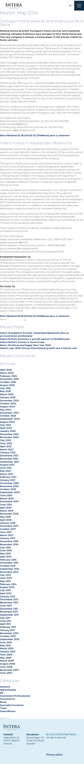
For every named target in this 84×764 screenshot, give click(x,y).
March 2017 (6, 535)
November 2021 (9, 458)
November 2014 (9, 572)
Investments (7, 699)
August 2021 (7, 464)
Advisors (5, 686)
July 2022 (5, 440)
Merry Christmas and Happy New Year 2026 (25, 345)
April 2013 (5, 593)
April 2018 (5, 520)
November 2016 (9, 544)
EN (1, 693)
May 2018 (5, 517)
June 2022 (6, 443)
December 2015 (9, 562)
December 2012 (9, 599)
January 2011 (7, 630)
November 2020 (9, 486)
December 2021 (9, 455)
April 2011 (5, 624)
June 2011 (5, 621)
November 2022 (9, 437)
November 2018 (9, 513)
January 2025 (7, 397)
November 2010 (9, 633)
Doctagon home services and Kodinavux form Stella (37, 23)
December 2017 (9, 526)
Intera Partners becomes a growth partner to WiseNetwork (35, 339)
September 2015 (9, 569)
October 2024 (8, 403)
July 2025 (5, 388)
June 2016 (6, 550)
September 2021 (9, 461)
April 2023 (6, 428)
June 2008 (6, 667)
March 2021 (6, 474)
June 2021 (6, 468)
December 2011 (9, 608)
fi (70, 5)
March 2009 (7, 660)
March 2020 (7, 498)
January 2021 (7, 480)
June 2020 (6, 495)
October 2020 (8, 489)
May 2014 (5, 581)
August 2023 (7, 422)
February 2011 (8, 627)
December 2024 (9, 400)
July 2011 (5, 618)
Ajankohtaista (8, 690)
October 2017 (8, 529)
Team (3, 708)
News (45, 135)
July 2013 (5, 590)
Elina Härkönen (9, 135)
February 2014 (8, 584)
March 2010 (6, 648)
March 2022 (7, 449)
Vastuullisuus (8, 711)
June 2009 (6, 654)
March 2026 (7, 373)
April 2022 (6, 446)
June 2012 (6, 605)
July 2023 (5, 425)
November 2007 (9, 670)
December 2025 (9, 379)
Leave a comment (58, 135)
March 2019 (6, 510)
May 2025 (5, 391)
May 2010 (5, 645)
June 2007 (6, 673)
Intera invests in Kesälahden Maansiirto (36, 143)
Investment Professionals (15, 696)
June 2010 (6, 642)
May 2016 (5, 553)
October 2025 (8, 382)
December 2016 (9, 541)
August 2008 (7, 663)
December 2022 (9, 434)
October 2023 (8, 415)
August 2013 (7, 587)
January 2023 (8, 431)
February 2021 (8, 477)
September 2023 (10, 419)
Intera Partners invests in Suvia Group (22, 342)
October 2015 (7, 566)
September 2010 (9, 639)
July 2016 (5, 547)
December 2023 (9, 412)
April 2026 (6, 370)
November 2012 (9, 602)
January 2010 (7, 651)
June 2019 (6, 504)
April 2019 (5, 507)
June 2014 (6, 578)
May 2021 (5, 471)
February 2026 (8, 376)
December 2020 (9, 483)
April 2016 (5, 556)
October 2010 (8, 636)
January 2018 (7, 523)
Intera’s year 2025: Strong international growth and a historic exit (38, 348)
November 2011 (9, 611)
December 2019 (9, 501)
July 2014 (5, 575)
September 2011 (9, 615)
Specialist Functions (12, 705)
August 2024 (7, 406)
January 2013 (7, 596)
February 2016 (8, 559)
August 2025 (7, 385)
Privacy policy (54, 754)
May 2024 (5, 409)
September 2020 (10, 492)
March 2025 (6, 394)
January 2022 (8, 452)
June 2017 (6, 532)
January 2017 (7, 538)
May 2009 (5, 657)
